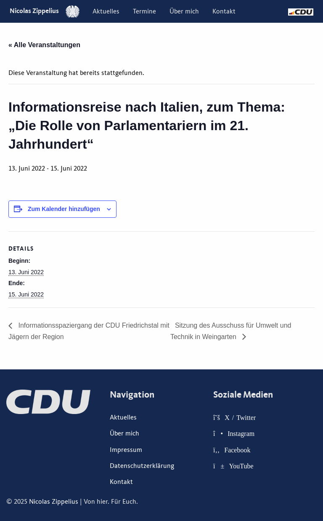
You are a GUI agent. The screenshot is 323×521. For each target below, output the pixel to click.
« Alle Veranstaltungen (44, 44)
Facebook (237, 449)
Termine (144, 11)
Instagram (241, 433)
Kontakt (224, 11)
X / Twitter (240, 417)
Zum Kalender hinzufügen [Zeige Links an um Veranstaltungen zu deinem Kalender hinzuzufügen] (64, 209)
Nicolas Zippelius (44, 11)
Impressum (126, 450)
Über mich (184, 11)
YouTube (241, 465)
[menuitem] (106, 11)
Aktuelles (106, 11)
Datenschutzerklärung (142, 466)
